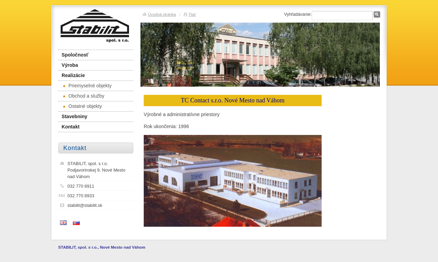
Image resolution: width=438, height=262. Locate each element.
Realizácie (73, 75)
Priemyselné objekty (87, 85)
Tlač (192, 14)
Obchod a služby (83, 96)
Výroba (70, 65)
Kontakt (70, 126)
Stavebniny (74, 116)
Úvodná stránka (162, 14)
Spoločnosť (75, 55)
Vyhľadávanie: (298, 14)
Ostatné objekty (82, 106)
